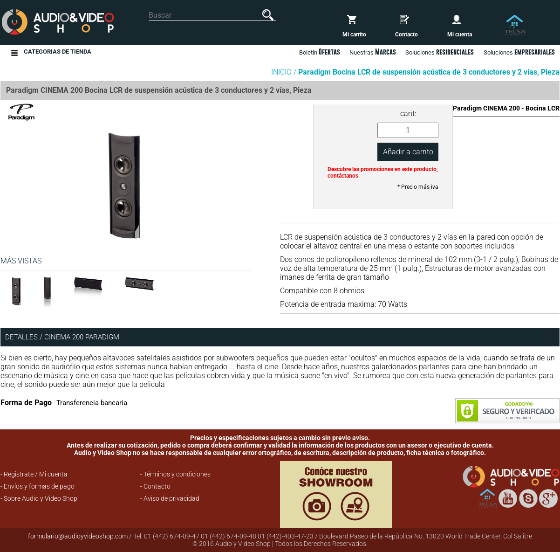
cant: (408, 113)
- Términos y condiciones (175, 474)
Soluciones (519, 52)
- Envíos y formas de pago (37, 486)
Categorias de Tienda (57, 53)
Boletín (319, 52)
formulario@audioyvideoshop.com (78, 536)
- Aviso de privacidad (169, 498)
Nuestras (372, 52)
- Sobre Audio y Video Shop (38, 498)
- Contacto (155, 486)
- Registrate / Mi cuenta (34, 474)
